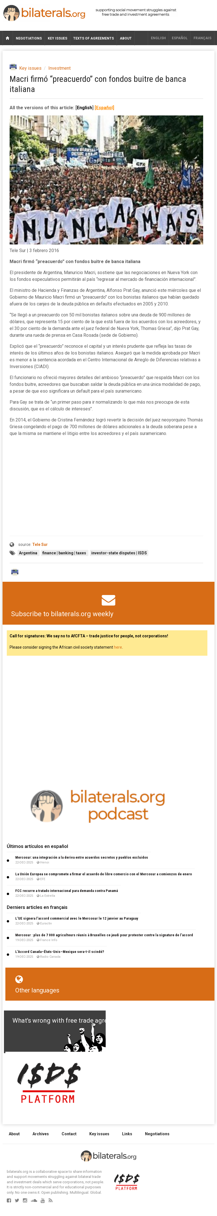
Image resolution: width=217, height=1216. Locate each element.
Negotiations (29, 38)
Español (180, 38)
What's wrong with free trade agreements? (72, 1020)
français (202, 38)
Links (127, 1134)
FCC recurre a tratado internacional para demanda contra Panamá (66, 891)
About (126, 38)
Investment (59, 68)
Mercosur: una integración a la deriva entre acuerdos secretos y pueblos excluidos (81, 857)
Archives (40, 1134)
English (158, 38)
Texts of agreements (93, 38)
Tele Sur (40, 544)
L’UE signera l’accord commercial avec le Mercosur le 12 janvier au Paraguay (76, 918)
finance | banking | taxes (64, 553)
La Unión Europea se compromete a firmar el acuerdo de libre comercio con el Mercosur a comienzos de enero (103, 874)
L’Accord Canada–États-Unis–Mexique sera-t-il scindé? (59, 952)
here (118, 647)
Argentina (28, 553)
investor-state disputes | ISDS (119, 553)
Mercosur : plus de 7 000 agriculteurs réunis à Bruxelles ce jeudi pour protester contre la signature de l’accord (104, 935)
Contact (69, 1134)
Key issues (57, 38)
